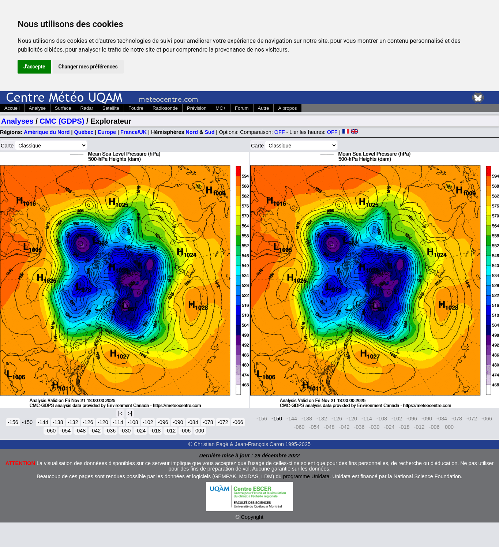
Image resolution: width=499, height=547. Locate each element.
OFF (279, 132)
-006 (185, 431)
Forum (241, 108)
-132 (73, 422)
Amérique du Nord (47, 132)
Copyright (252, 517)
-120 (103, 422)
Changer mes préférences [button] (88, 67)
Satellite (110, 108)
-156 (13, 422)
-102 (148, 422)
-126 (88, 422)
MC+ (220, 108)
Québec (84, 132)
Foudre (135, 108)
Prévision (196, 108)
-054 (65, 431)
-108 (133, 422)
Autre (263, 108)
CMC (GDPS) (62, 121)
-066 (238, 422)
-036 (110, 431)
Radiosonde (165, 108)
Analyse (37, 108)
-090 (178, 422)
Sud (209, 132)
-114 (118, 422)
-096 (163, 422)
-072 (223, 422)
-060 (50, 431)
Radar (86, 108)
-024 (140, 431)
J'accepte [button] (34, 67)
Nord (191, 132)
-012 (170, 431)
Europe (107, 132)
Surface (63, 108)
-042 (95, 431)
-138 (58, 422)
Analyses (17, 121)
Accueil (12, 108)
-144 (43, 422)
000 (199, 431)
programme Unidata (306, 476)
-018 (155, 431)
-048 (80, 431)
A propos (287, 108)
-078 (208, 422)
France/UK (133, 132)
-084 (193, 422)
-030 (125, 431)
